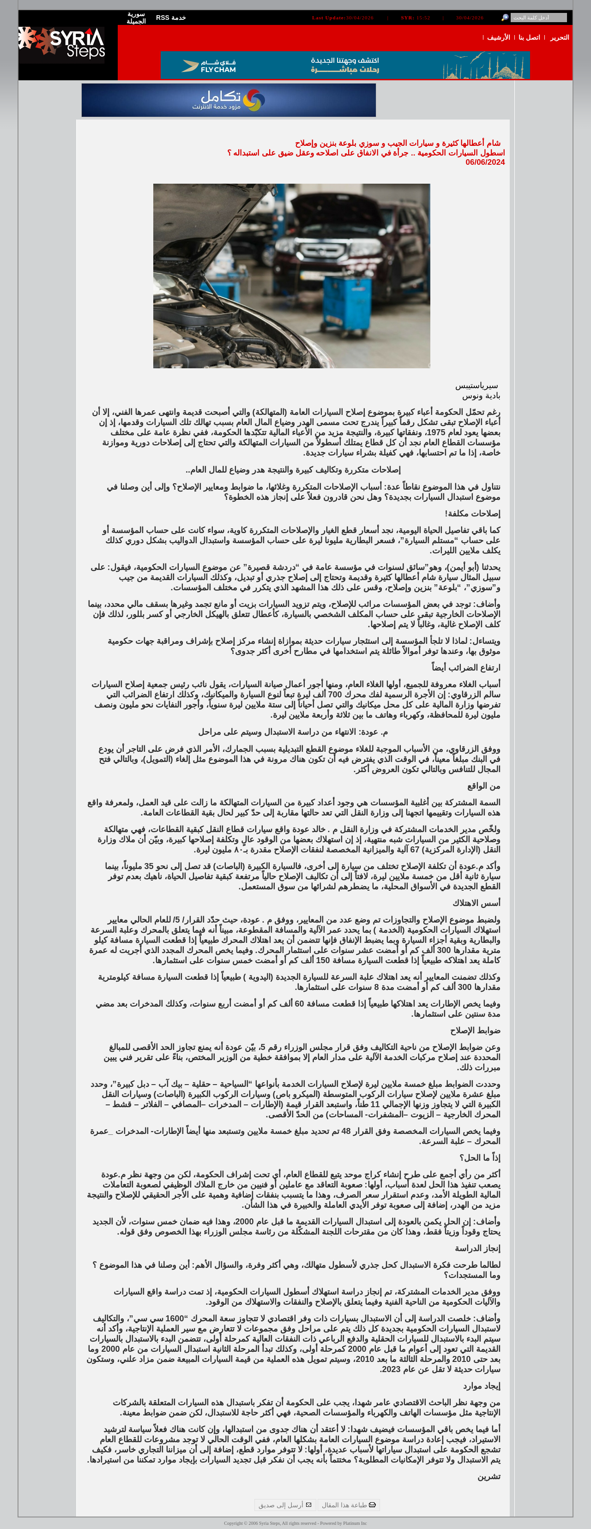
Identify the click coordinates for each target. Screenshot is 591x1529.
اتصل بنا (529, 37)
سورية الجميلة (136, 17)
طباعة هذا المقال (349, 1505)
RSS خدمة (171, 17)
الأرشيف (498, 37)
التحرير (559, 37)
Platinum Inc (355, 1523)
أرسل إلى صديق (285, 1505)
